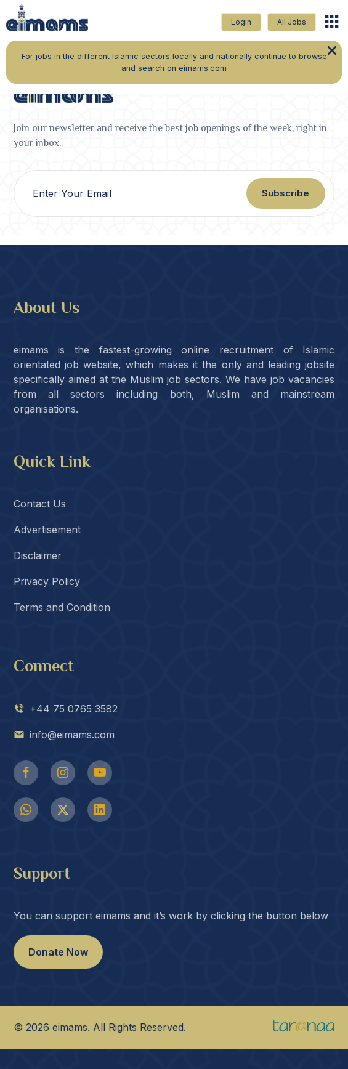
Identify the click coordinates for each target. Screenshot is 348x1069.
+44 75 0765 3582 (66, 709)
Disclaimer (38, 555)
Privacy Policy (47, 581)
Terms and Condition (62, 607)
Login (241, 21)
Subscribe (285, 193)
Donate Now (58, 952)
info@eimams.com (64, 734)
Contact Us (40, 504)
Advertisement (47, 529)
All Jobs (291, 21)
